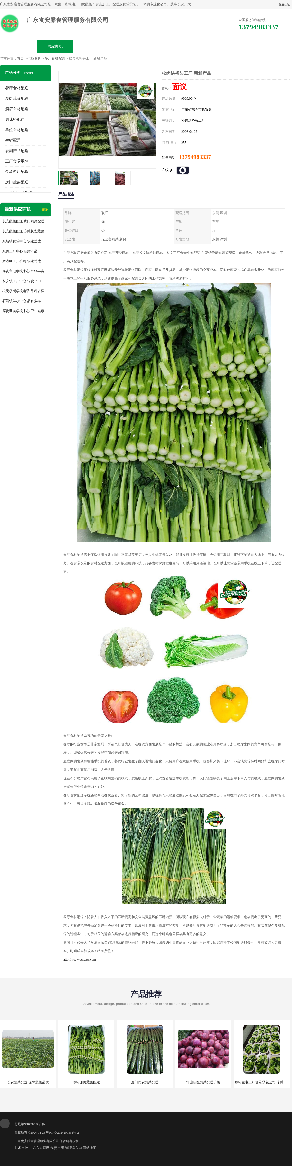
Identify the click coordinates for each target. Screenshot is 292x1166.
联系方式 (237, 46)
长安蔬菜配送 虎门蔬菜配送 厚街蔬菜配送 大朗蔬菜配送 (25, 221)
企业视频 (91, 46)
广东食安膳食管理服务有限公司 (37, 1141)
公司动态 (164, 46)
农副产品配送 (16, 151)
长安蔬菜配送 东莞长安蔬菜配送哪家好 (25, 231)
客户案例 (201, 46)
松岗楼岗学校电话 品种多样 (23, 291)
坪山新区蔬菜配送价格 (203, 1082)
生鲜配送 (13, 140)
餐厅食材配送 (55, 58)
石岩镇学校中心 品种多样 (21, 301)
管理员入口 (73, 1148)
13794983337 (195, 157)
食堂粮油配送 (16, 172)
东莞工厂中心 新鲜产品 (19, 251)
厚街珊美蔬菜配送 (86, 1082)
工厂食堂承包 (16, 161)
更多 (45, 209)
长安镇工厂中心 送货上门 (21, 281)
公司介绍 (128, 46)
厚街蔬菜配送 (16, 98)
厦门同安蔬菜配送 (144, 1082)
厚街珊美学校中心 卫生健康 (23, 311)
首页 (20, 58)
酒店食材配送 (16, 109)
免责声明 (57, 1148)
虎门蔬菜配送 (16, 182)
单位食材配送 (16, 130)
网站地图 (89, 1148)
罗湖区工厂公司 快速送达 (21, 261)
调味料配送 (15, 119)
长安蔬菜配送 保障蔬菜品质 (28, 1082)
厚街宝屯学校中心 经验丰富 (23, 271)
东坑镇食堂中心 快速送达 (21, 241)
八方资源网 (41, 1148)
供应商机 (55, 46)
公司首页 (18, 46)
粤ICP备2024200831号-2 (62, 1132)
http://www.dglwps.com (79, 959)
